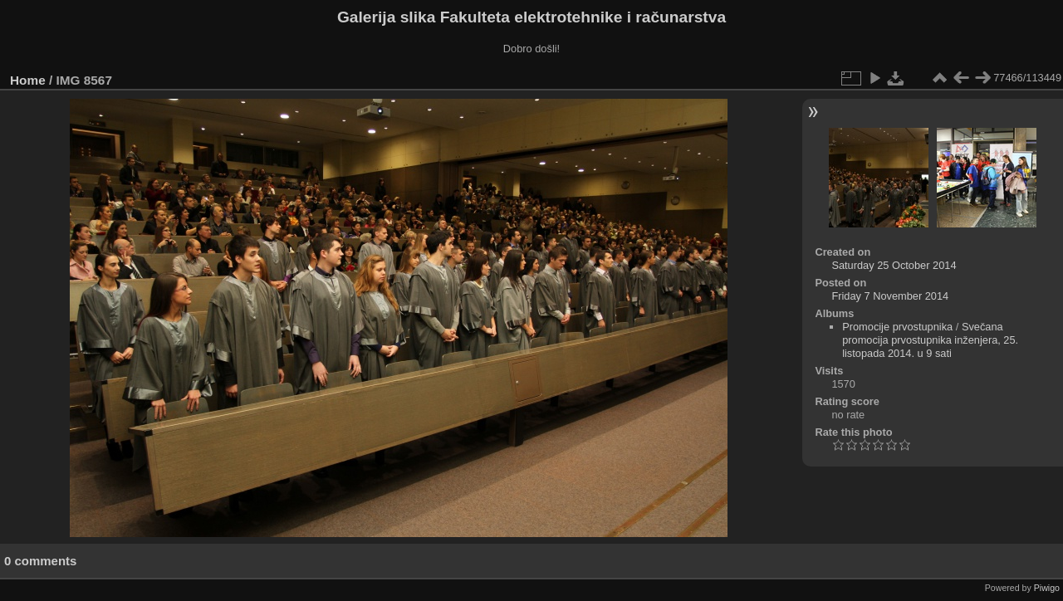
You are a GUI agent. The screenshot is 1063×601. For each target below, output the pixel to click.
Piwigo (1047, 588)
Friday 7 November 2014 (889, 296)
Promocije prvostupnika (897, 326)
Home (28, 80)
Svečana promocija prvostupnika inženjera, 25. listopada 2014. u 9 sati (930, 339)
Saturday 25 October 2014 (893, 265)
